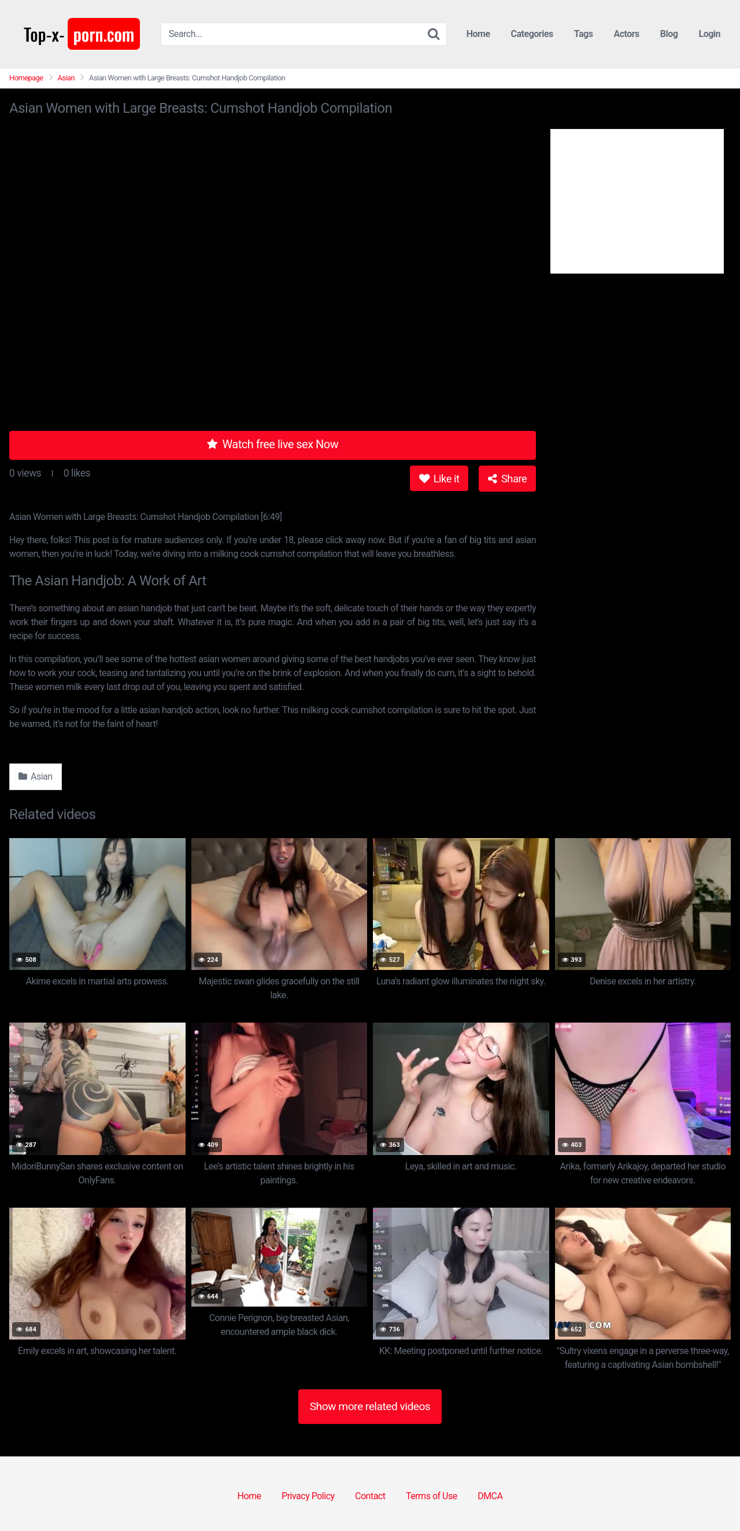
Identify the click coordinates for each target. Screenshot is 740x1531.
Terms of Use (431, 1496)
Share (507, 479)
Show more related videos (370, 1406)
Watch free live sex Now (273, 444)
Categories (532, 33)
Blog (669, 33)
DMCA (490, 1496)
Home (478, 33)
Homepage (26, 77)
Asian (66, 77)
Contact (370, 1496)
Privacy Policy (308, 1496)
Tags (583, 33)
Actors (626, 33)
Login (709, 33)
